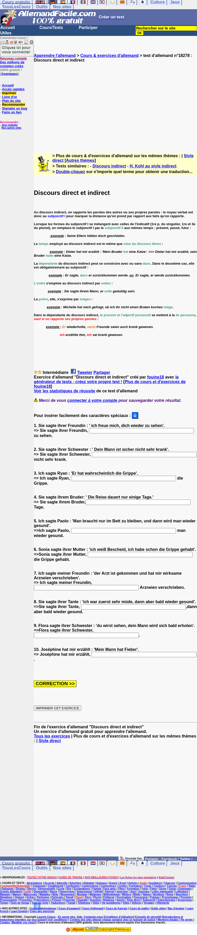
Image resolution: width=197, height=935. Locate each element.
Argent (113, 883)
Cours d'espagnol (69, 908)
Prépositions (42, 900)
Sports (120, 900)
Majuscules (30, 894)
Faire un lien (12, 112)
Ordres (30, 897)
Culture (157, 863)
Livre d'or (9, 97)
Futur (145, 888)
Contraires (135, 885)
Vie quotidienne (111, 902)
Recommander (13, 104)
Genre (162, 888)
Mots (55, 894)
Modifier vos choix (23, 922)
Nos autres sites (11, 127)
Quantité (82, 900)
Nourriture (181, 894)
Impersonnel (84, 891)
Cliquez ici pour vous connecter (16, 49)
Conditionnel (55, 885)
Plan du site (11, 101)
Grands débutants (11, 891)
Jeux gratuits (9, 125)
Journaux (144, 891)
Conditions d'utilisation (119, 917)
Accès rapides (13, 89)
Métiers (126, 894)
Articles (133, 883)
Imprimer (9, 93)
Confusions (73, 885)
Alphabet (88, 883)
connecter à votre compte (92, 400)
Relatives (108, 900)
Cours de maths (139, 908)
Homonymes (67, 891)
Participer (88, 27)
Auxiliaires (155, 883)
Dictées (20, 888)
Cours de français (116, 908)
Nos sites (62, 7)
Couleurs (159, 885)
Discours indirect (109, 166)
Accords (49, 883)
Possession (141, 897)
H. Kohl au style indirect (153, 166)
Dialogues (8, 888)
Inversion (122, 891)
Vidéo (95, 902)
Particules (57, 897)
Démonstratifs (46, 888)
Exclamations (82, 888)
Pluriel (97, 897)
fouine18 (155, 377)
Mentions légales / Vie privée (175, 919)
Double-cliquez (70, 172)
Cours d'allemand (93, 908)
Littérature (181, 891)
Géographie (41, 891)
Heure (53, 891)
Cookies (5, 922)
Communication (187, 883)
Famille (96, 888)
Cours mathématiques (42, 908)
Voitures (137, 902)
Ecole (60, 888)
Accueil (7, 27)
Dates (192, 885)
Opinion (19, 897)
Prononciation (8, 900)
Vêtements (162, 902)
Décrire (31, 888)
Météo (137, 894)
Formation (133, 888)
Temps (4, 902)
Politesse (108, 897)
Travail (71, 902)
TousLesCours (16, 7)
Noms (169, 894)
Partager (102, 372)
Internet (109, 891)
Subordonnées (166, 900)
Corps (147, 885)
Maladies (44, 894)
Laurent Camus (46, 917)
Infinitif (98, 891)
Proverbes (25, 900)
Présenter (69, 900)
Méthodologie (111, 894)
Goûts (172, 888)
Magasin (5, 894)
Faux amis (109, 888)
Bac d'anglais (176, 908)
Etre (68, 888)
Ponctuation (123, 897)
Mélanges (95, 894)
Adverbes (75, 883)
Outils (41, 7)
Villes (126, 902)
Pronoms (185, 897)
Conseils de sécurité (147, 917)
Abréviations (34, 883)
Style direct (50, 741)
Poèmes (155, 897)
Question (95, 900)
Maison (16, 894)
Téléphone (83, 902)
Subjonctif (149, 900)
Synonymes (185, 900)
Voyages (149, 902)
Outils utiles (158, 908)
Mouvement (68, 894)
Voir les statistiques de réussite (64, 391)
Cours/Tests (51, 27)
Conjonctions (90, 885)
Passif (69, 897)
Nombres (158, 894)
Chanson (169, 883)
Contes (122, 885)
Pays (88, 897)
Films (121, 888)
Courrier (172, 885)
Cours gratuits (16, 863)
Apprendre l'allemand (55, 55)
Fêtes (153, 888)
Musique (82, 894)
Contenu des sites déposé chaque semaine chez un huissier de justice (113, 919)
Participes (43, 897)
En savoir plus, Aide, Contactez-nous (80, 917)
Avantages (9, 74)
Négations (6, 897)
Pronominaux (170, 897)
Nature (147, 894)
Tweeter (84, 372)
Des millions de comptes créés (13, 62)
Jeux (175, 863)
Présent (56, 900)
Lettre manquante (162, 891)
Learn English (19, 911)
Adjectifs (61, 883)
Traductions (58, 902)
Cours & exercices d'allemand (109, 55)
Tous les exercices (52, 736)
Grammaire (185, 888)
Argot (122, 883)
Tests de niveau (19, 902)
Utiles (6, 33)
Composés (39, 885)
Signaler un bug (14, 108)
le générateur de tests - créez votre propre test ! (106, 379)
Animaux (101, 883)
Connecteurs (108, 885)
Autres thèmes (80, 160)
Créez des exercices (42, 911)
